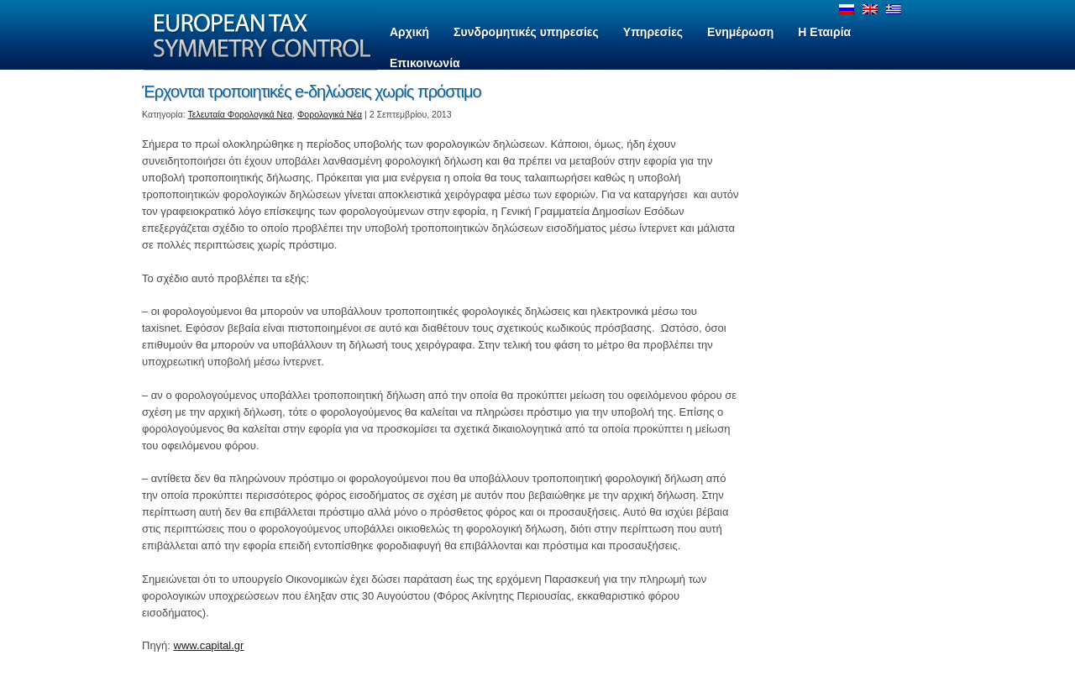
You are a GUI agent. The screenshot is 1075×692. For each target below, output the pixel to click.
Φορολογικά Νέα (329, 114)
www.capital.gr (209, 645)
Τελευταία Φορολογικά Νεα (240, 114)
